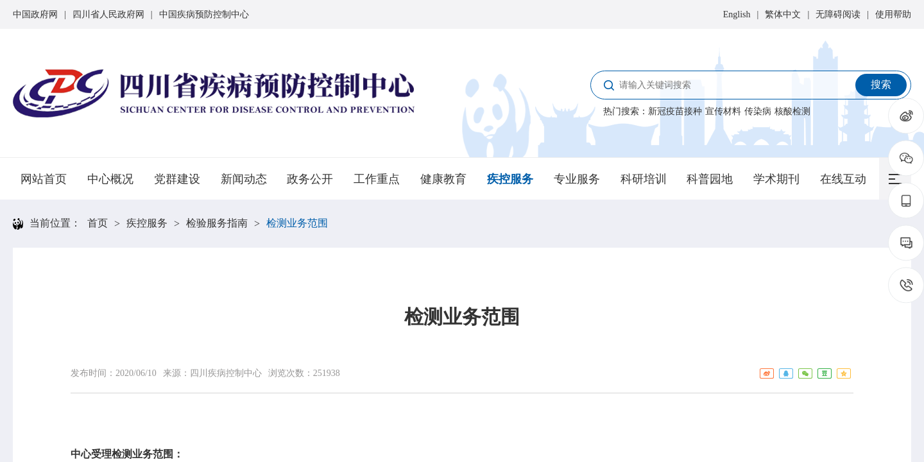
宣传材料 (723, 111)
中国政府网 (35, 14)
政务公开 (310, 179)
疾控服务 (510, 179)
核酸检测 (792, 111)
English (737, 14)
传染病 (757, 111)
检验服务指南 (217, 223)
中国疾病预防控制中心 (204, 14)
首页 (97, 223)
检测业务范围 (297, 223)
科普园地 (710, 179)
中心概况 (110, 179)
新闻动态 (244, 179)
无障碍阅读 (838, 14)
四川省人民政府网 (108, 14)
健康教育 (443, 179)
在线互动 (843, 179)
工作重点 (377, 179)
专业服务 (577, 179)
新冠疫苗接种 (675, 111)
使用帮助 (893, 14)
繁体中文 (783, 14)
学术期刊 (776, 179)
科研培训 (643, 179)
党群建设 (177, 179)
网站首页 (44, 179)
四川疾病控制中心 (226, 373)
